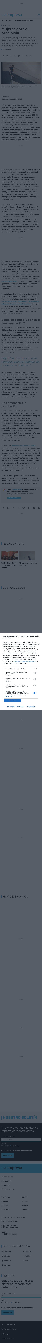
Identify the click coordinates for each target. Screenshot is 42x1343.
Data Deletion (10, 706)
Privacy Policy (31, 706)
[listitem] (21, 669)
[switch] (34, 673)
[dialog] (21, 671)
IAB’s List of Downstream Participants (24, 661)
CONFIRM (12, 700)
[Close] (38, 636)
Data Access (20, 706)
